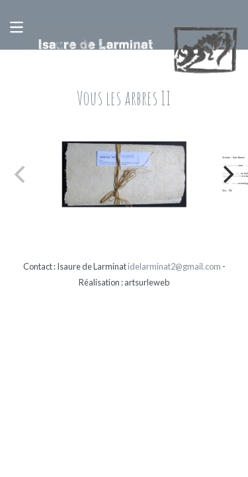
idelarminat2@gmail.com (174, 266)
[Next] (226, 174)
